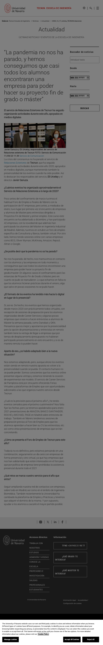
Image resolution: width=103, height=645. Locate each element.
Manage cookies (10, 639)
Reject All (90, 639)
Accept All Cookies (72, 639)
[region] (51, 632)
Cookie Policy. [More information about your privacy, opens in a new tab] (43, 634)
